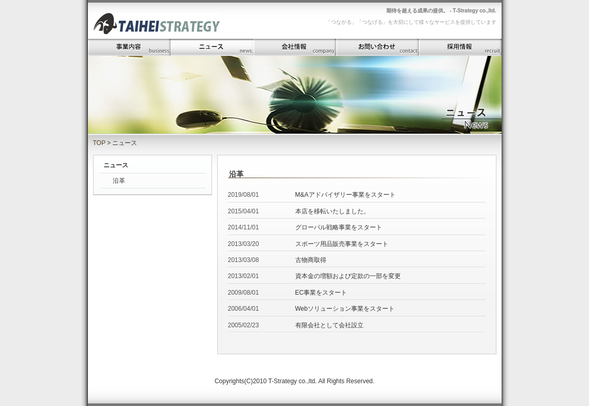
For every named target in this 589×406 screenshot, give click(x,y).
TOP (99, 143)
